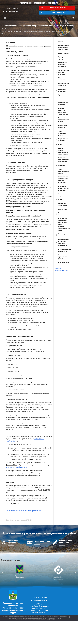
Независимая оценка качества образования (63, 188)
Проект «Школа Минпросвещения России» (63, 120)
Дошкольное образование (62, 90)
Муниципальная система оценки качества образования (63, 179)
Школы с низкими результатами (63, 195)
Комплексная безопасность (62, 214)
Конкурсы (61, 200)
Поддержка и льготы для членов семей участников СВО (63, 111)
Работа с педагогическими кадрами (63, 171)
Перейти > (11, 545)
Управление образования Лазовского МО (39, 3)
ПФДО (60, 144)
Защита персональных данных (62, 257)
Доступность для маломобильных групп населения (63, 47)
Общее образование (62, 79)
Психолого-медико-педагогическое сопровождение (63, 151)
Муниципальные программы (63, 103)
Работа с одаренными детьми (62, 133)
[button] (4, 18)
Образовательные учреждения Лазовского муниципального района (38, 533)
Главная (60, 42)
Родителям (61, 165)
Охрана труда (62, 209)
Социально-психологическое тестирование (63, 159)
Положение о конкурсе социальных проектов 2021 (23, 511)
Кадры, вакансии (63, 53)
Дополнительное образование (65, 542)
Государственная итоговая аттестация (63, 72)
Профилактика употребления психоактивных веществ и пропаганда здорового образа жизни (64, 224)
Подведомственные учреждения (64, 58)
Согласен (73, 617)
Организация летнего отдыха (63, 235)
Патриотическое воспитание (63, 140)
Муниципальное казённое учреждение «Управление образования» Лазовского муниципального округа (13, 608)
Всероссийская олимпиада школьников (62, 64)
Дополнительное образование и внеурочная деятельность (63, 242)
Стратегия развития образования (62, 97)
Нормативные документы (62, 126)
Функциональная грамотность (63, 84)
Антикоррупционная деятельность (64, 250)
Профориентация (63, 262)
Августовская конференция (62, 204)
